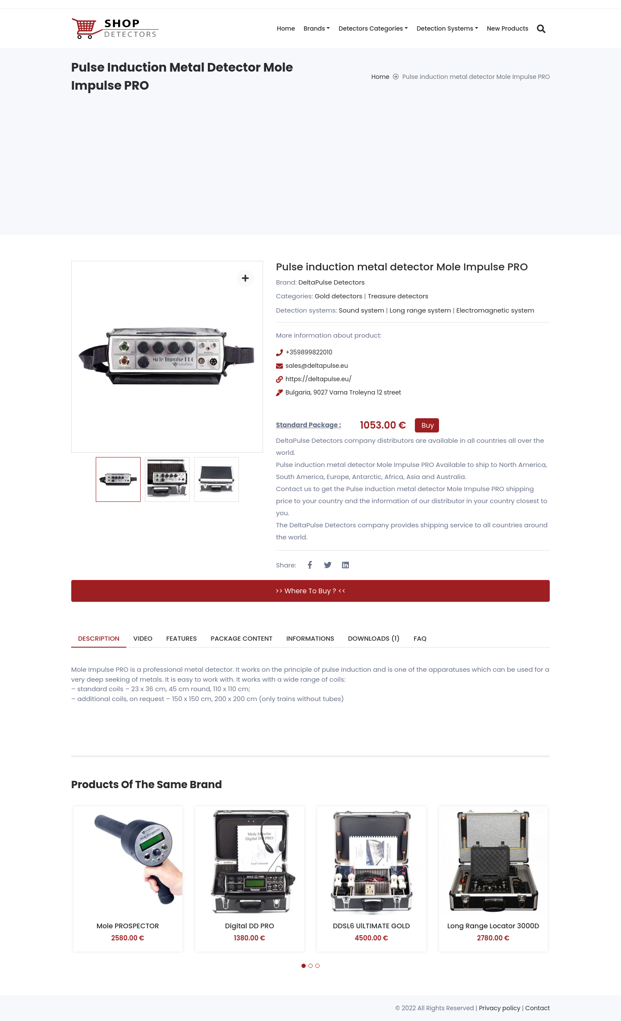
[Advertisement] (310, 159)
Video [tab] (143, 638)
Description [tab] (99, 638)
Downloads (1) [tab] (375, 638)
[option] (118, 479)
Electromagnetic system (496, 310)
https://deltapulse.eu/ (318, 379)
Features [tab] (181, 638)
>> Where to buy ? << (310, 591)
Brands (314, 28)
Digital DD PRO (249, 926)
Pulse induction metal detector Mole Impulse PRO (404, 267)
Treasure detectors (398, 296)
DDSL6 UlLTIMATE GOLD (371, 926)
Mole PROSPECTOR (127, 926)
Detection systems (445, 28)
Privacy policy (500, 1008)
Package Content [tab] (242, 638)
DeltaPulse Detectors (331, 282)
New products (507, 28)
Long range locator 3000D (493, 926)
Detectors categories (371, 28)
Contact (537, 1008)
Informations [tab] (311, 638)
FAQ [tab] (421, 638)
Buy (428, 425)
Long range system (421, 310)
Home (286, 28)
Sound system (361, 310)
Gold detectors (339, 296)
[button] (303, 966)
